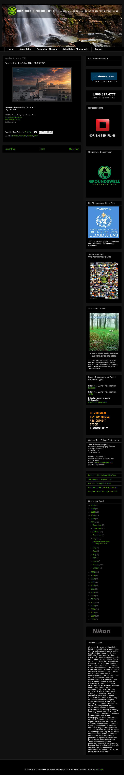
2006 (93, 619)
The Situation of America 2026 (99, 479)
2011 (93, 602)
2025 (93, 509)
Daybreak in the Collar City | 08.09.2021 (101, 542)
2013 (93, 596)
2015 (93, 589)
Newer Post (10, 149)
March (95, 561)
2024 (93, 512)
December (97, 525)
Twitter (90, 394)
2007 (93, 616)
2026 (93, 505)
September (97, 535)
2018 (93, 579)
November (97, 528)
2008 (93, 613)
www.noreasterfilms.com (12, 119)
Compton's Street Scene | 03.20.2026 (102, 487)
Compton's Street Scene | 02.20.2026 (102, 492)
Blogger (100, 769)
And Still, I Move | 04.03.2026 (99, 483)
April (95, 558)
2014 (93, 592)
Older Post (74, 149)
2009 (93, 609)
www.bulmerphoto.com (104, 463)
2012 (93, 599)
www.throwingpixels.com (97, 402)
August (96, 539)
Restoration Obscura (47, 49)
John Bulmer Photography (75, 49)
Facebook (92, 388)
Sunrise (30, 136)
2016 (93, 586)
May (95, 555)
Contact (98, 49)
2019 (93, 576)
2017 (93, 582)
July (95, 548)
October (96, 532)
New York (22, 136)
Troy (36, 136)
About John (25, 49)
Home (10, 49)
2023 (93, 515)
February (96, 565)
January (96, 568)
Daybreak (14, 136)
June (95, 551)
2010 (93, 606)
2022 (93, 519)
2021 (93, 522)
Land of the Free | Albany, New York (102, 475)
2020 (93, 572)
